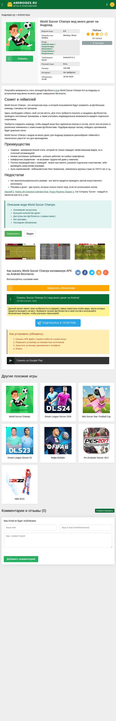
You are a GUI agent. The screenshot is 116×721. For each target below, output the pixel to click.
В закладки (97, 43)
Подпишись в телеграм (56, 323)
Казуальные (47, 53)
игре (57, 90)
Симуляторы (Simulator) (48, 47)
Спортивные (48, 51)
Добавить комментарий (21, 559)
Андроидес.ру (8, 15)
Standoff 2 (9, 192)
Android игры (24, 15)
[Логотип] (53, 4)
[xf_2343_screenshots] (20, 251)
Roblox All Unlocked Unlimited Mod (31, 192)
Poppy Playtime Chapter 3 (61, 192)
